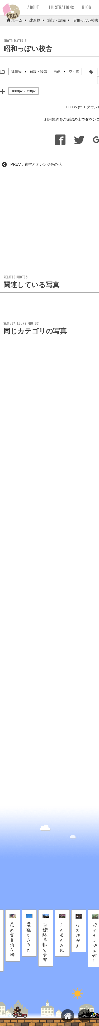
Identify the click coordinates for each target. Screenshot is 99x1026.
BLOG (86, 7)
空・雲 (74, 72)
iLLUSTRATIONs (61, 7)
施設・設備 (38, 72)
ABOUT (33, 7)
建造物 (16, 72)
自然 (57, 72)
